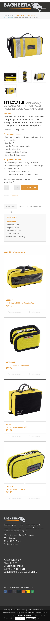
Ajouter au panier (29, 187)
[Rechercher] (37, 7)
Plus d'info (31, 619)
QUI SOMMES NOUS (12, 560)
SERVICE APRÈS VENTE (14, 569)
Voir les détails (34, 312)
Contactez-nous (11, 544)
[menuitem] (37, 7)
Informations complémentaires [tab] (30, 206)
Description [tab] (10, 206)
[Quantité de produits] (11, 187)
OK (20, 619)
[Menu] (42, 7)
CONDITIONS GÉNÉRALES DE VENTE (20, 572)
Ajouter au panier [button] (14, 312)
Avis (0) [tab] (9, 212)
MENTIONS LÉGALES (13, 566)
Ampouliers (14, 196)
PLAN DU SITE (10, 563)
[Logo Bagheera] (23, 7)
